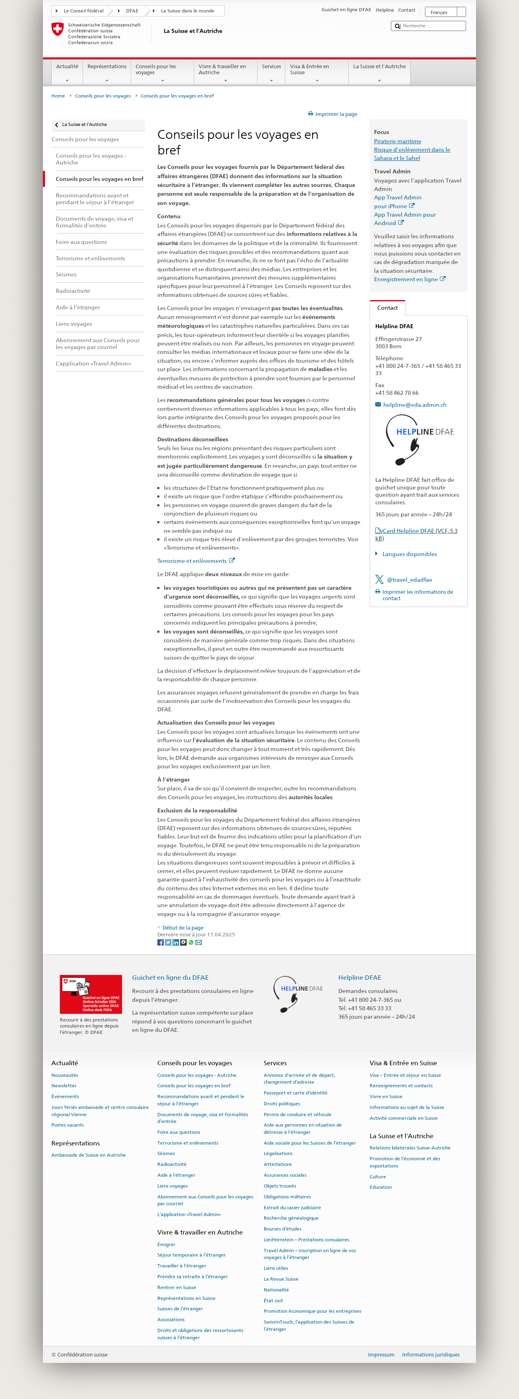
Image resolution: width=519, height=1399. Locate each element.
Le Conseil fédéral (84, 11)
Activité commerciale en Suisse (404, 1118)
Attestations (278, 1164)
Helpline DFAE (359, 977)
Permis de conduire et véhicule (298, 1114)
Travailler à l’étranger (181, 1266)
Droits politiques (282, 1104)
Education (381, 1187)
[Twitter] (169, 942)
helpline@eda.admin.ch (415, 404)
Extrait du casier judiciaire (292, 1207)
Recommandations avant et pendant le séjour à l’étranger (200, 1100)
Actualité (67, 73)
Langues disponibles (409, 553)
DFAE (132, 11)
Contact (384, 307)
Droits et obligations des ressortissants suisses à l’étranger (200, 1334)
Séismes (166, 1153)
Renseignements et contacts (401, 1085)
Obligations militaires (287, 1197)
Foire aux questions (178, 1132)
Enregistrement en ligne (410, 279)
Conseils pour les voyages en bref (194, 1085)
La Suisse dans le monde (187, 11)
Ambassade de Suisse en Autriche (88, 1155)
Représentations (107, 73)
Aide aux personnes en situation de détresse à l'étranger (303, 1128)
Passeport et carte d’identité (296, 1093)
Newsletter (64, 1085)
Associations (171, 1319)
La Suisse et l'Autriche (379, 73)
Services (271, 73)
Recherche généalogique (291, 1218)
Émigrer (166, 1244)
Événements (65, 1096)
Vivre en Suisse (386, 1096)
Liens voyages (172, 1186)
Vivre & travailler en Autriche (226, 73)
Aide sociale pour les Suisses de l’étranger (310, 1142)
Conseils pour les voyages (163, 73)
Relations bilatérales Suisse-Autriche (410, 1148)
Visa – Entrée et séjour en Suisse (405, 1075)
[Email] (198, 942)
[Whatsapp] (191, 942)
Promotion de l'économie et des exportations (405, 1162)
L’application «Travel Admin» (189, 1214)
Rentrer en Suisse (176, 1287)
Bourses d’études (282, 1229)
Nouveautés (64, 1075)
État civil (273, 1300)
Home (58, 96)
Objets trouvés (280, 1186)
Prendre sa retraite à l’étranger (192, 1276)
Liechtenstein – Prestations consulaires (306, 1240)
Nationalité (276, 1290)
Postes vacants (67, 1125)
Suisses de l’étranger (180, 1309)
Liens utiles (276, 1268)
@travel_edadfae (409, 579)
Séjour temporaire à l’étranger (191, 1255)
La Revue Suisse (281, 1279)
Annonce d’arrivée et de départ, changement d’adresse (299, 1078)
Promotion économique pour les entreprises (312, 1311)
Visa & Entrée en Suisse (317, 73)
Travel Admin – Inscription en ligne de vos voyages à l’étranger (310, 1254)
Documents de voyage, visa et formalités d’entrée (202, 1117)
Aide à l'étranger (176, 1175)
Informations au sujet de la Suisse (407, 1107)
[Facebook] (161, 942)
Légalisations (278, 1153)
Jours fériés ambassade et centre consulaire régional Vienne (100, 1111)
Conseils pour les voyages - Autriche (196, 1075)
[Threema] (184, 942)
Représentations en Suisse (186, 1298)
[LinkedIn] (176, 942)
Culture (378, 1176)
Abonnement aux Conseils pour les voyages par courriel (205, 1200)
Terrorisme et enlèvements (196, 560)
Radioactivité (172, 1164)
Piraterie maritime (397, 141)
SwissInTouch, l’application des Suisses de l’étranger (309, 1325)
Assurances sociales (285, 1175)
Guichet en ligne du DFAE (170, 977)
